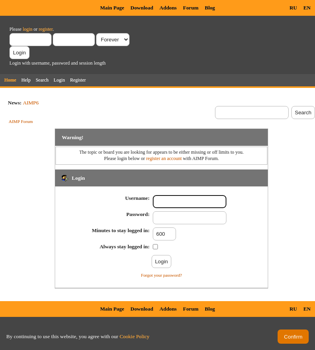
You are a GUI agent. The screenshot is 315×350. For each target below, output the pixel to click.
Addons (168, 8)
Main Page (112, 8)
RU (293, 8)
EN (307, 8)
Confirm (293, 337)
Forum (190, 8)
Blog (210, 8)
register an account (164, 158)
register (45, 29)
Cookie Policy (135, 336)
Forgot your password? (161, 275)
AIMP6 (31, 103)
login (28, 29)
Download (141, 8)
